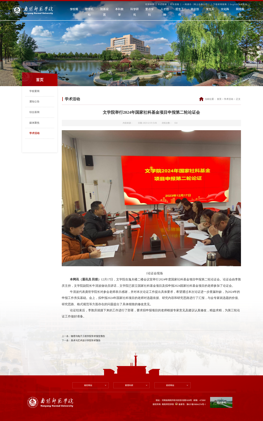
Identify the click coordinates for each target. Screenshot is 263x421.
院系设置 (104, 11)
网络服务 (240, 11)
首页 (219, 99)
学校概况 (74, 11)
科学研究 (134, 11)
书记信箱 (162, 4)
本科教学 (119, 11)
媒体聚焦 (34, 122)
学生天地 (210, 11)
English (234, 4)
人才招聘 (164, 11)
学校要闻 (34, 91)
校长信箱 (174, 4)
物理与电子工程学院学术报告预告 (88, 336)
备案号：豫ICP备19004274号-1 (190, 404)
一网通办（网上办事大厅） (196, 4)
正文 (238, 99)
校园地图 (149, 4)
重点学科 (149, 11)
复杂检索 (242, 4)
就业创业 (195, 11)
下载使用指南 (220, 4)
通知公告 (34, 101)
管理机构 (89, 11)
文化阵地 (225, 11)
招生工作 (179, 11)
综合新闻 (34, 112)
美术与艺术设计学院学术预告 (85, 340)
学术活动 (34, 133)
